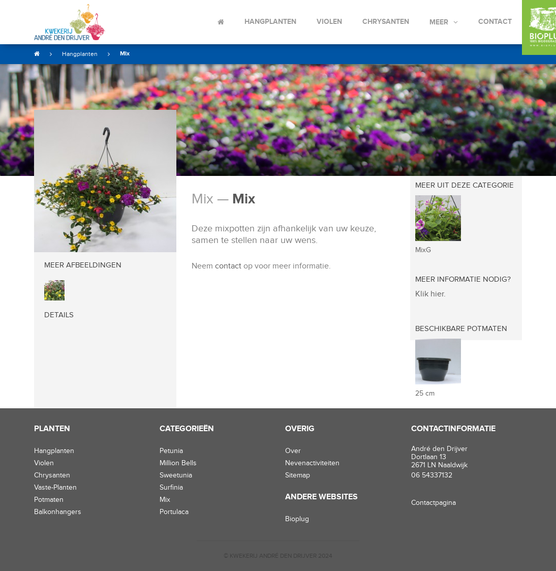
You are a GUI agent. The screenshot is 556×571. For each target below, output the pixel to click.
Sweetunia (176, 475)
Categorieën (187, 429)
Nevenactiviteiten (312, 463)
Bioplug (297, 519)
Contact (495, 21)
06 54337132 (431, 475)
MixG (423, 250)
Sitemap (297, 475)
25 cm (425, 393)
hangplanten (54, 451)
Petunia (171, 451)
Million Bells (178, 463)
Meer (438, 22)
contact (228, 266)
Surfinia (171, 488)
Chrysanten (385, 21)
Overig (300, 429)
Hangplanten (270, 21)
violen (44, 463)
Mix (125, 53)
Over (293, 451)
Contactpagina (433, 503)
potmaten (49, 500)
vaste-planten (55, 488)
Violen (329, 21)
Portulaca (174, 512)
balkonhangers (57, 512)
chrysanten (52, 475)
